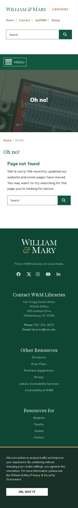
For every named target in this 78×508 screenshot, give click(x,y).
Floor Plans (39, 364)
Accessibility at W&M (39, 390)
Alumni (39, 431)
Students (39, 418)
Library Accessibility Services (39, 384)
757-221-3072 (44, 325)
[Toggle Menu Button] (7, 62)
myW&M (41, 20)
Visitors (39, 437)
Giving (55, 20)
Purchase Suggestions (39, 370)
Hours (10, 20)
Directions (39, 357)
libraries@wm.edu (43, 330)
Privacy (39, 377)
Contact (24, 20)
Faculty (39, 424)
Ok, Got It (27, 492)
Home (7, 140)
